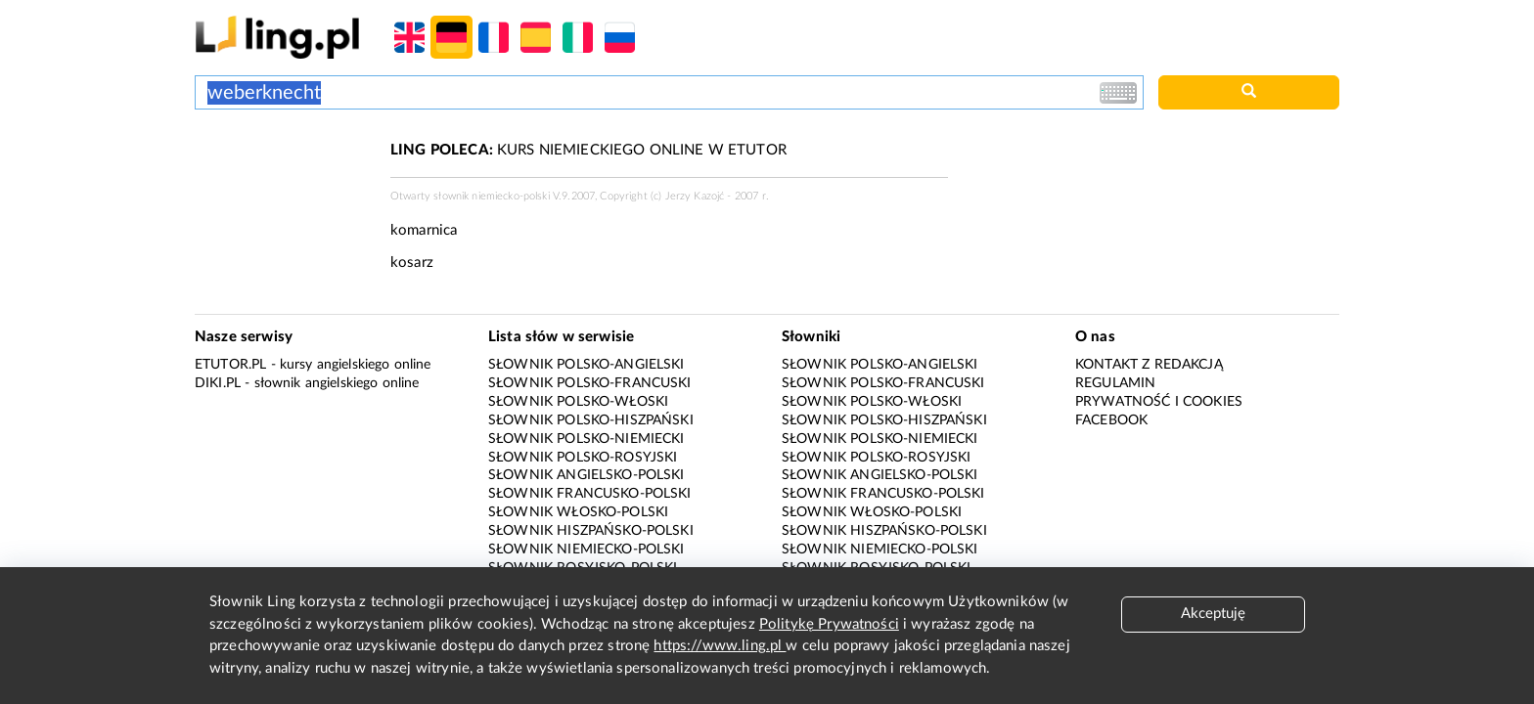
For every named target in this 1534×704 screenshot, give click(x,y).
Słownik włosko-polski (578, 512)
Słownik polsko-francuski (590, 383)
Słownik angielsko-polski (586, 475)
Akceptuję (1213, 613)
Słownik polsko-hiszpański (591, 420)
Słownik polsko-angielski (586, 365)
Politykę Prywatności (829, 624)
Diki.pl (218, 383)
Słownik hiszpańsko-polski (591, 531)
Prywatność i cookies (1158, 402)
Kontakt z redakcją (1149, 365)
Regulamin (1115, 383)
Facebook (1111, 420)
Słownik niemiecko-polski (586, 549)
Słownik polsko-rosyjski (582, 457)
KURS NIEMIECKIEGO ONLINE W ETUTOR (588, 150)
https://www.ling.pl (720, 645)
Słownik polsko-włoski (578, 402)
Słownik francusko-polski (590, 494)
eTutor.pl (230, 365)
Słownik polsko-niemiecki (586, 439)
